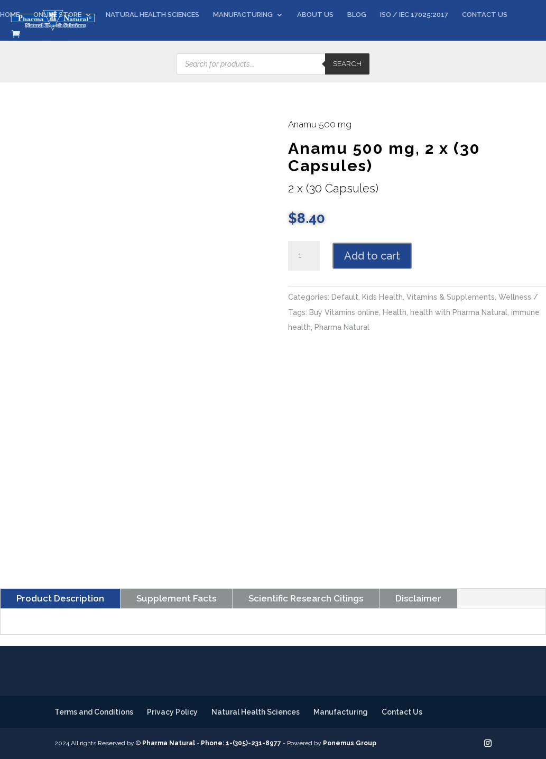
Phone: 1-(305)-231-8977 (241, 743)
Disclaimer (418, 598)
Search (347, 63)
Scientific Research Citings (305, 598)
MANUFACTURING (243, 14)
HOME (10, 14)
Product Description (60, 598)
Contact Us (402, 712)
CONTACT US (484, 14)
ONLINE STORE (57, 14)
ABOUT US (315, 14)
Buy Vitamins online (344, 312)
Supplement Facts (176, 598)
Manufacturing (340, 712)
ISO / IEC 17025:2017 (414, 14)
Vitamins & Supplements (450, 297)
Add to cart (372, 255)
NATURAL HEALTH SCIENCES (152, 14)
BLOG (356, 14)
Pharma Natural (341, 327)
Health (394, 312)
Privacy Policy (172, 712)
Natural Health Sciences (255, 712)
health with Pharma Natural (458, 312)
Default (344, 297)
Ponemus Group (349, 743)
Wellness (514, 297)
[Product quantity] (304, 256)
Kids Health (382, 297)
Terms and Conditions (93, 712)
